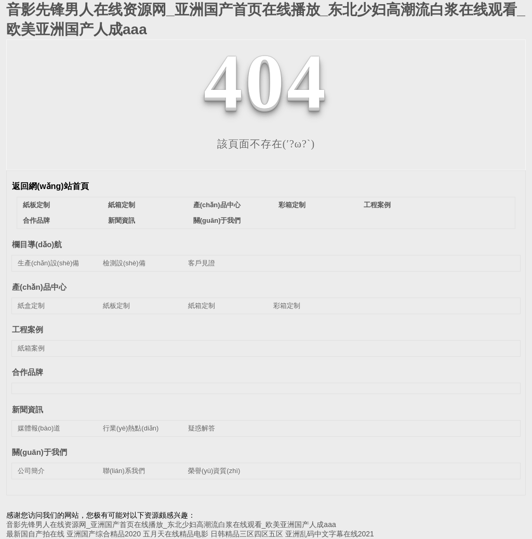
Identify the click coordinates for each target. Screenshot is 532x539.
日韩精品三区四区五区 (246, 534)
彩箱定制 (291, 205)
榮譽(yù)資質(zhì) (214, 471)
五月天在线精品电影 (175, 534)
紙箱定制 (121, 205)
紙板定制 (36, 205)
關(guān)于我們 (217, 220)
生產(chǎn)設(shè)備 (48, 263)
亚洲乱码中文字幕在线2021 (329, 534)
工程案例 (377, 205)
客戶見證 (201, 263)
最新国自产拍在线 (35, 534)
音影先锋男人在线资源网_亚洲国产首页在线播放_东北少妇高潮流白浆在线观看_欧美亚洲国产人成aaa (171, 524)
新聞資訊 (121, 220)
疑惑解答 (201, 428)
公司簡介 (31, 471)
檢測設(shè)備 (124, 263)
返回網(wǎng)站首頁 (50, 186)
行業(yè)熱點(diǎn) (130, 428)
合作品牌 (36, 220)
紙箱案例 (31, 348)
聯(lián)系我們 (124, 471)
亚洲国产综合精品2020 (103, 534)
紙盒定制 (31, 305)
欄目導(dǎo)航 (37, 244)
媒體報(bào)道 (39, 428)
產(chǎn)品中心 (217, 205)
